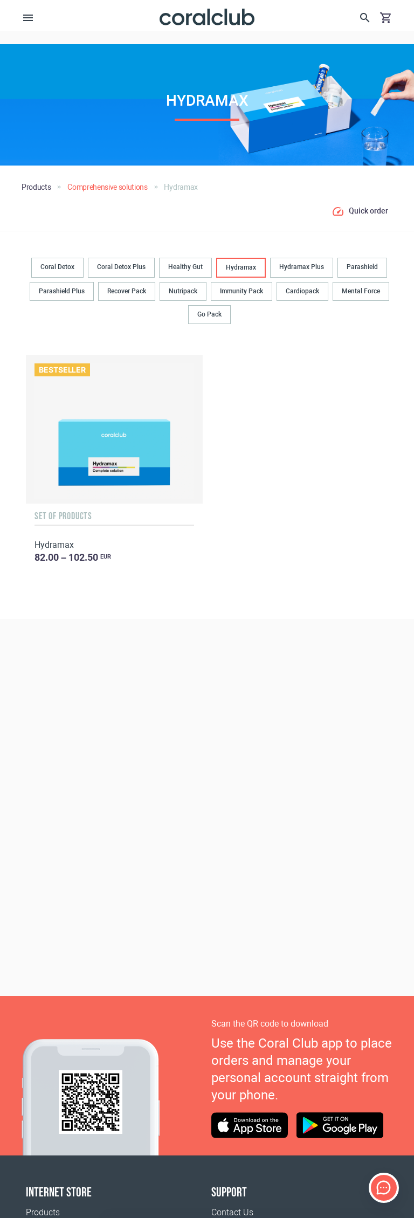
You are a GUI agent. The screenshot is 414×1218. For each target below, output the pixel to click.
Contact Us (232, 1212)
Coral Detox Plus (121, 267)
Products (43, 1212)
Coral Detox (57, 267)
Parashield (362, 267)
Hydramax (241, 267)
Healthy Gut (185, 267)
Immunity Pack (241, 291)
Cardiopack (302, 291)
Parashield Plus (62, 291)
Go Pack (209, 314)
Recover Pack (126, 291)
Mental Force (361, 291)
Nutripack (183, 291)
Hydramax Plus (301, 267)
